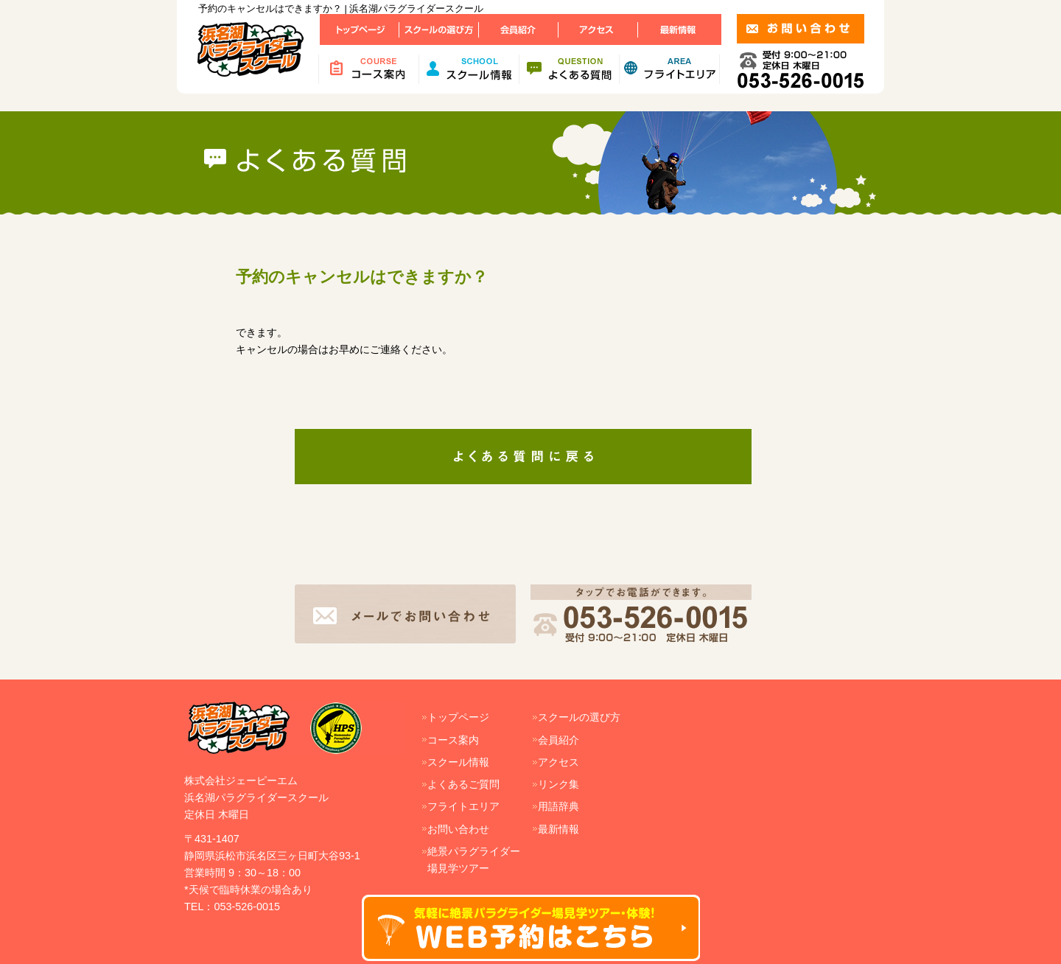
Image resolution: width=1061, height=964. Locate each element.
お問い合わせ (458, 829)
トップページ (458, 717)
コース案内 (453, 740)
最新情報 (558, 829)
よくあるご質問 (463, 784)
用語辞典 (558, 806)
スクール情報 (458, 762)
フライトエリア (463, 806)
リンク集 (558, 784)
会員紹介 (558, 740)
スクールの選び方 (579, 717)
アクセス (558, 762)
